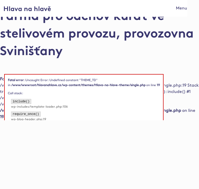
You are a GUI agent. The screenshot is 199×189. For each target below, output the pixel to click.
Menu (181, 8)
